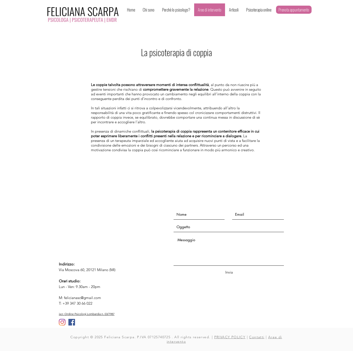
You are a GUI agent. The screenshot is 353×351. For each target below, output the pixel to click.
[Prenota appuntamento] (294, 10)
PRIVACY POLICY (230, 337)
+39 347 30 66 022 (77, 303)
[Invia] (229, 272)
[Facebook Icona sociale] (71, 322)
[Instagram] (62, 322)
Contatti (256, 337)
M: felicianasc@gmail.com (80, 297)
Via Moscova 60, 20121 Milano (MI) (87, 269)
